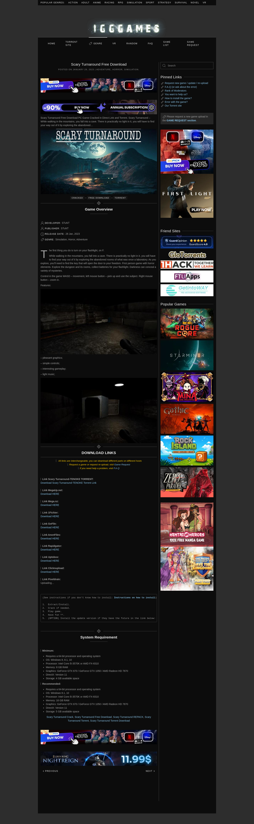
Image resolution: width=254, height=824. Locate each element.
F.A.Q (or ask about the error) (181, 87)
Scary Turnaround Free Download (93, 717)
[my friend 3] (187, 264)
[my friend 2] (187, 254)
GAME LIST (167, 43)
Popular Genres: (53, 2)
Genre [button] (97, 43)
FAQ (150, 43)
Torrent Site (72, 43)
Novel (195, 2)
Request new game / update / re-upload (186, 83)
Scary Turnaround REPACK (128, 717)
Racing (109, 2)
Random (131, 43)
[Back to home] (127, 21)
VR (204, 2)
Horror (117, 69)
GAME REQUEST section (181, 120)
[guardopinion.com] (187, 241)
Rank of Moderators (175, 90)
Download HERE (50, 493)
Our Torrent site (173, 105)
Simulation (134, 2)
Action (73, 2)
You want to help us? (176, 94)
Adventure (103, 69)
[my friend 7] (187, 290)
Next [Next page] (150, 771)
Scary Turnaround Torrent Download (110, 720)
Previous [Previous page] (50, 771)
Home (51, 43)
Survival (181, 2)
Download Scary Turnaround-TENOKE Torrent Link (68, 482)
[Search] (187, 65)
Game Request (122, 464)
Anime (97, 2)
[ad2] (185, 525)
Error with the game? (176, 102)
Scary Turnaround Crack (60, 717)
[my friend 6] (187, 276)
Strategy (164, 2)
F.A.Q (116, 468)
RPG (120, 2)
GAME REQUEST (193, 43)
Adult (85, 2)
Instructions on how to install (134, 597)
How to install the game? (178, 98)
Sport (150, 2)
